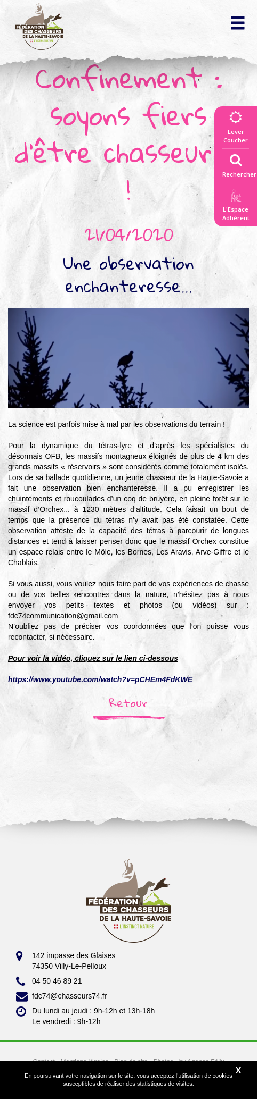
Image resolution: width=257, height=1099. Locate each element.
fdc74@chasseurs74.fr (61, 996)
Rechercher (239, 163)
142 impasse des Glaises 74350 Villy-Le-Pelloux (65, 960)
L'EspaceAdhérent (235, 207)
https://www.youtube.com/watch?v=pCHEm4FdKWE (100, 679)
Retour (128, 703)
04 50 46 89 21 (49, 981)
